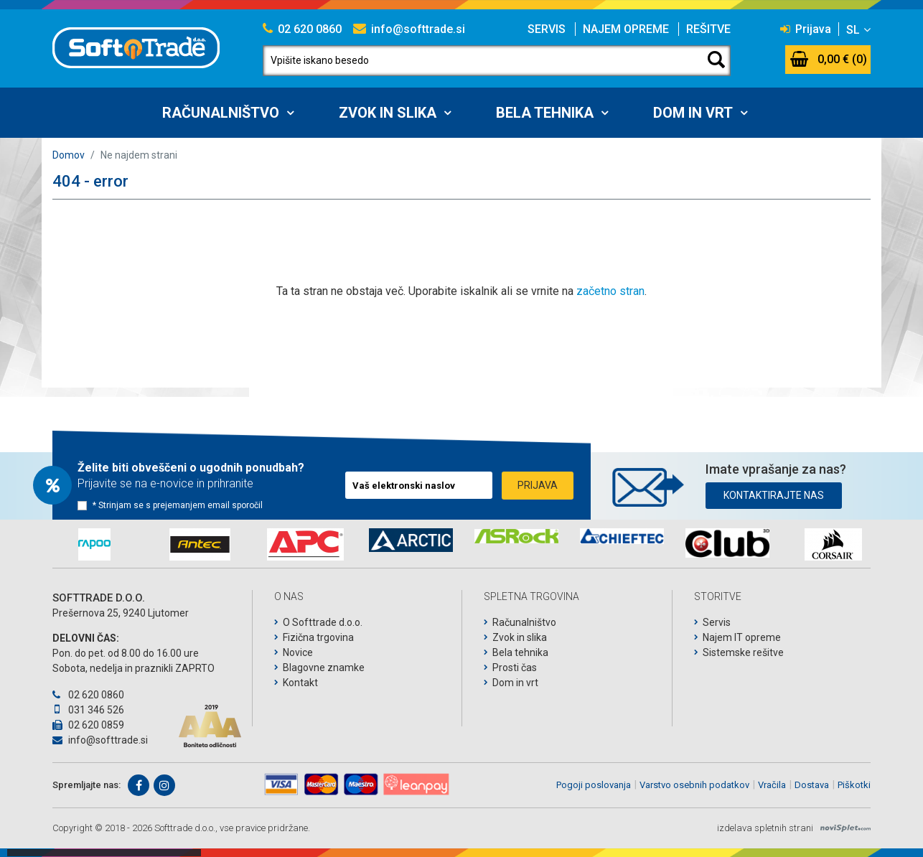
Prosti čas (514, 667)
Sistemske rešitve (743, 652)
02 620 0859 (88, 725)
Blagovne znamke (324, 667)
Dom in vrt (693, 112)
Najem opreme (626, 29)
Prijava (805, 29)
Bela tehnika (545, 112)
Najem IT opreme (742, 637)
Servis (547, 29)
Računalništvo (220, 112)
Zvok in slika (387, 112)
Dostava (812, 784)
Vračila (772, 784)
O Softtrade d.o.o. (322, 622)
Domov (68, 155)
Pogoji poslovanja (593, 784)
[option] (94, 544)
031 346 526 (88, 710)
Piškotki (854, 784)
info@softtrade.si (409, 29)
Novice (298, 652)
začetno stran (610, 291)
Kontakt (300, 682)
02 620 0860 (302, 29)
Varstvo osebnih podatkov (694, 784)
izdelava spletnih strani (765, 828)
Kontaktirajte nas (773, 495)
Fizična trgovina (318, 637)
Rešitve (708, 29)
